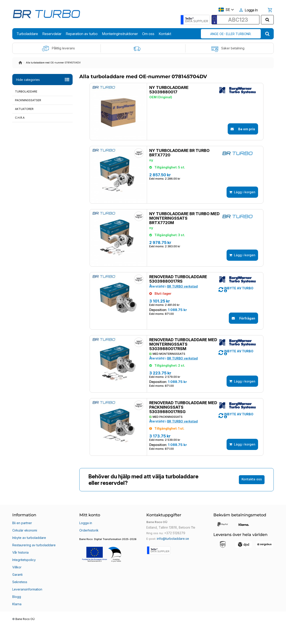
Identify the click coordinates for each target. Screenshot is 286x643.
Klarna (16, 621)
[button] (235, 311)
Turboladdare (26, 91)
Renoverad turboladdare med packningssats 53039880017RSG (180, 441)
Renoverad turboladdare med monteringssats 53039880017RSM (180, 371)
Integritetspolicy (23, 589)
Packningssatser (28, 100)
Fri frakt (143, 48)
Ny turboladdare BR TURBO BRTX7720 (176, 159)
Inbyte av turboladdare (28, 573)
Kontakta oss (252, 519)
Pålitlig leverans (58, 48)
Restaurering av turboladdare (32, 578)
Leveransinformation (26, 611)
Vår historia (20, 584)
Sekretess (19, 605)
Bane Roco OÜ (25, 635)
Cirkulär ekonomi (24, 568)
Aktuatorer (24, 109)
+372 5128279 (174, 573)
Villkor (16, 595)
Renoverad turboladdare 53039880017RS (175, 299)
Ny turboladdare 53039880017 (165, 89)
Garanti (17, 600)
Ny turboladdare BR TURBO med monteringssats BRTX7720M (181, 231)
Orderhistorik (88, 568)
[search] (267, 19)
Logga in (85, 562)
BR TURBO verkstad (179, 306)
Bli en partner (21, 562)
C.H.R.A (20, 117)
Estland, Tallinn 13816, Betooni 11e (169, 568)
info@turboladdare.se (172, 578)
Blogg (16, 616)
